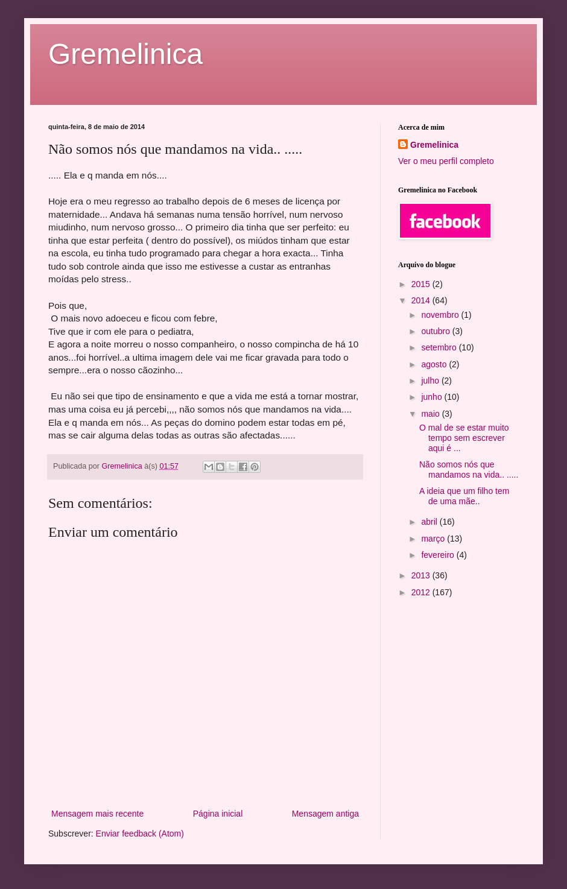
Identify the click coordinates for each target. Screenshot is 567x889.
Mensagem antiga (325, 813)
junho (432, 397)
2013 (421, 575)
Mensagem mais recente (97, 813)
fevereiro (438, 555)
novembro (441, 315)
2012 (421, 592)
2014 (421, 300)
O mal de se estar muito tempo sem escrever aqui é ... (464, 438)
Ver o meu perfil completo (446, 161)
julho (431, 380)
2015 (421, 284)
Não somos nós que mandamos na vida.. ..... (468, 469)
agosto (435, 364)
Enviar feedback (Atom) (140, 833)
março (434, 538)
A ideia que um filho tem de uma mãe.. (464, 496)
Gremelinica (125, 54)
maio (431, 414)
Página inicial (218, 813)
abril (430, 522)
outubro (436, 331)
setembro (439, 347)
